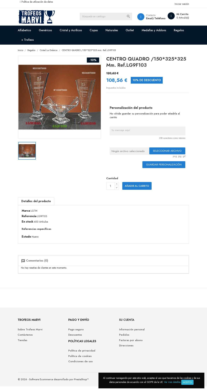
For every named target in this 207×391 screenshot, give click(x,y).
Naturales (114, 30)
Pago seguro (71, 333)
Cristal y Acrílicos (73, 30)
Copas (96, 30)
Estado (29, 237)
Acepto (187, 382)
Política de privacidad (76, 354)
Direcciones (113, 349)
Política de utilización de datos (39, 2)
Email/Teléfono (153, 18)
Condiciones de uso (75, 365)
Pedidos (111, 338)
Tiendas (25, 343)
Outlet (132, 30)
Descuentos (70, 338)
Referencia (31, 217)
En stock (30, 222)
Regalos (29, 40)
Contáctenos (28, 338)
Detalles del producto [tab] (38, 201)
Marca (28, 211)
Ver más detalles (172, 382)
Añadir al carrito (137, 186)
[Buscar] (107, 16)
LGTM (36, 211)
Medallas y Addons (157, 30)
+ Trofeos (48, 40)
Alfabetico (27, 30)
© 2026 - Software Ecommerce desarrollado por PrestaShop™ (56, 384)
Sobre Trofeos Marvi (33, 333)
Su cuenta (113, 323)
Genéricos (48, 30)
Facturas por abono (118, 343)
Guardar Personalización (161, 165)
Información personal (119, 333)
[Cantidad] (110, 186)
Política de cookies (75, 359)
